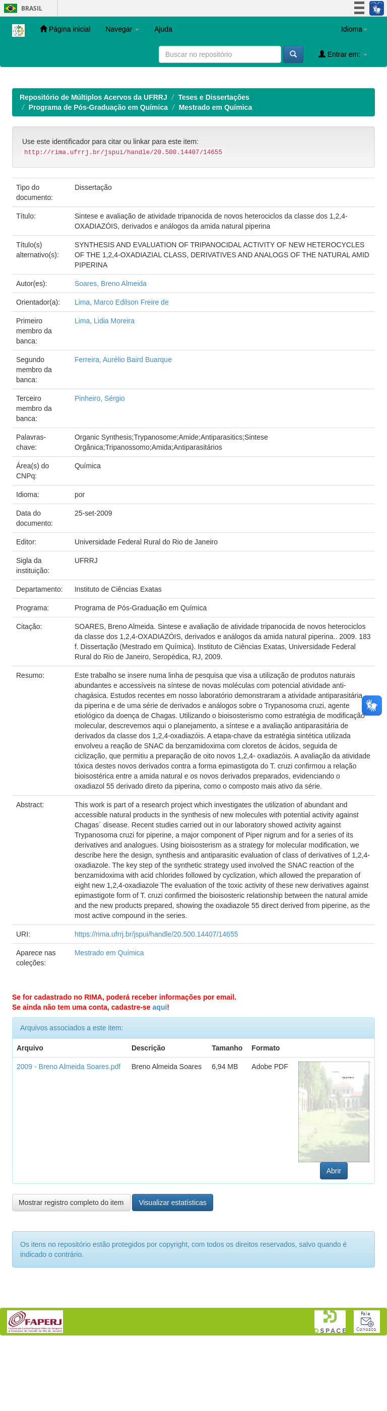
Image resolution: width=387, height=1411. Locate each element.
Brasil (21, 8)
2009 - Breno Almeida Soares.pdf (68, 1132)
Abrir (334, 1236)
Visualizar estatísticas (172, 1268)
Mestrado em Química (215, 173)
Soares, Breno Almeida (111, 349)
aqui (160, 1073)
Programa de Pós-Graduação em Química (98, 173)
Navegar (122, 29)
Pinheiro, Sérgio (100, 464)
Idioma (354, 29)
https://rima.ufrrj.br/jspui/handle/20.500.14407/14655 (156, 1000)
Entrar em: (342, 54)
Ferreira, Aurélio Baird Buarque (123, 425)
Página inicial (65, 29)
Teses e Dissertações (213, 163)
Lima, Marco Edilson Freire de (122, 368)
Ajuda (163, 29)
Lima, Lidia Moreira (105, 386)
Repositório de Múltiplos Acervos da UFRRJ (93, 163)
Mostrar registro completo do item (71, 1268)
